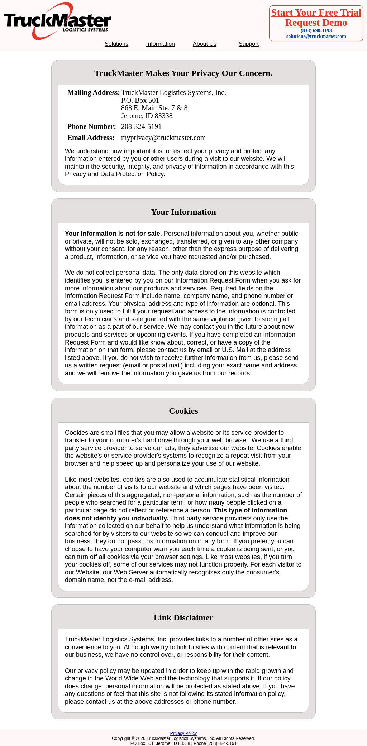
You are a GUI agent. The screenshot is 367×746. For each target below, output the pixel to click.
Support (249, 44)
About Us (204, 44)
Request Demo (316, 22)
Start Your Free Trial (316, 12)
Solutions (116, 44)
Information (160, 44)
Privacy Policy (183, 733)
